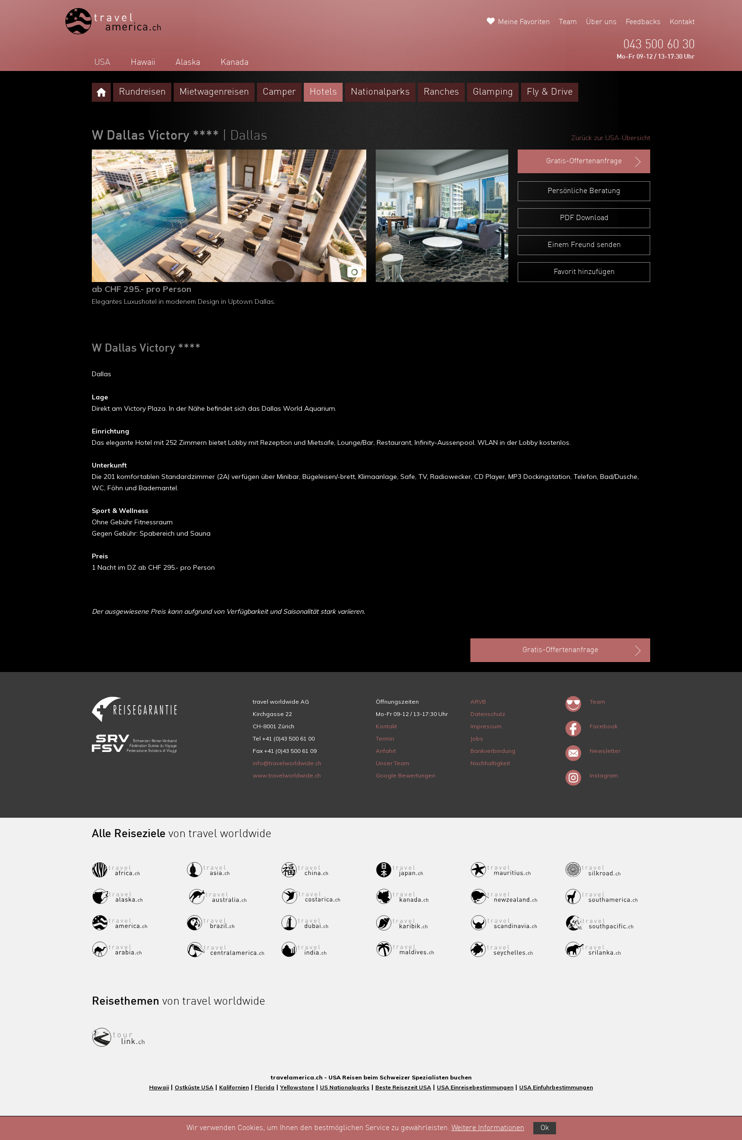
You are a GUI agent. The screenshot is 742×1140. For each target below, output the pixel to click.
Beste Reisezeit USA (403, 1087)
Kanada (234, 62)
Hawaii (143, 62)
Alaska (188, 62)
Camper (279, 92)
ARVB (478, 701)
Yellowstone (297, 1087)
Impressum (486, 726)
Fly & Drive (550, 92)
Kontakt (682, 22)
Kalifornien (234, 1087)
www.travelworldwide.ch (287, 775)
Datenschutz (487, 713)
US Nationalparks (345, 1087)
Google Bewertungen (405, 775)
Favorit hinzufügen (584, 272)
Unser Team (392, 763)
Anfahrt (386, 750)
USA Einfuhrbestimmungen (556, 1087)
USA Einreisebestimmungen (475, 1087)
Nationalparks (380, 92)
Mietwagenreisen (214, 92)
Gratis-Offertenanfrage (594, 162)
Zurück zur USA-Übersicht (610, 137)
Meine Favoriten (524, 22)
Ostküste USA (194, 1087)
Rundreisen (142, 92)
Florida (264, 1087)
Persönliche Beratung (584, 191)
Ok (544, 1128)
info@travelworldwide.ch (287, 763)
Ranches (441, 92)
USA (102, 62)
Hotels (323, 92)
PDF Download (584, 218)
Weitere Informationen (487, 1128)
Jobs (476, 738)
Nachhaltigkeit (490, 763)
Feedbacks (643, 22)
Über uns (601, 22)
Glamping (493, 92)
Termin (385, 738)
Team (568, 22)
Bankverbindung (492, 750)
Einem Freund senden (584, 245)
